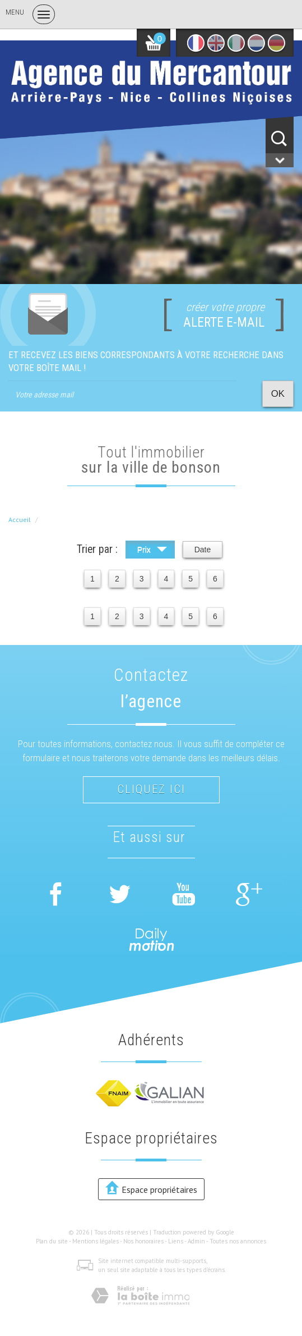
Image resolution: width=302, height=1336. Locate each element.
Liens (175, 1241)
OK (278, 393)
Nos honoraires (143, 1241)
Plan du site (52, 1241)
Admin (196, 1241)
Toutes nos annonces (238, 1241)
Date (202, 549)
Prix (152, 551)
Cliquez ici (151, 789)
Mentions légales (95, 1241)
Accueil (19, 519)
